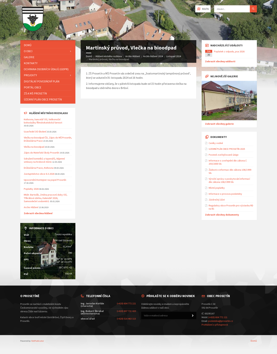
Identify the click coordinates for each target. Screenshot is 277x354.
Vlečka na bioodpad (34, 146)
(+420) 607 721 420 (126, 311)
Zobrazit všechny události (220, 61)
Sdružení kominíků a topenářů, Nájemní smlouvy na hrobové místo (44, 160)
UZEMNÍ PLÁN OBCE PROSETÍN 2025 (227, 148)
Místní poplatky (217, 187)
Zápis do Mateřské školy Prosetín (41, 152)
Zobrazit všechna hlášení (38, 213)
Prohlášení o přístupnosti (215, 324)
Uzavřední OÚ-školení (35, 131)
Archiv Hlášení (132, 56)
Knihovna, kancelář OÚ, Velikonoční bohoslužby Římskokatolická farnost (43, 121)
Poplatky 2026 (31, 188)
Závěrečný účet (217, 199)
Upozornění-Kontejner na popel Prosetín (45, 179)
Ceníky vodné (216, 143)
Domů (89, 56)
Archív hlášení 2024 (153, 56)
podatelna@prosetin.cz (220, 321)
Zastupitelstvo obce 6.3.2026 (39, 173)
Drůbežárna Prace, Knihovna (39, 167)
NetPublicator (37, 341)
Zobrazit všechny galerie (219, 123)
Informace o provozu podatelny (225, 193)
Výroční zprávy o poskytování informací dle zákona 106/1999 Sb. (229, 180)
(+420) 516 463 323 (126, 318)
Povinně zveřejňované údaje (224, 154)
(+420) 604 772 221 (126, 303)
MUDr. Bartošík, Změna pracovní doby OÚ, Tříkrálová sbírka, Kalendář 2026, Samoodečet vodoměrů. (45, 198)
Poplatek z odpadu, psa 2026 (229, 51)
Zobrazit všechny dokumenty (222, 214)
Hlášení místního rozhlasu (109, 56)
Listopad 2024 (173, 56)
